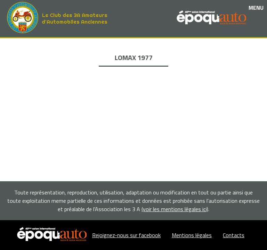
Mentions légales (192, 235)
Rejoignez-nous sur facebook (126, 235)
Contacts (233, 235)
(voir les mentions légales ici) (174, 209)
